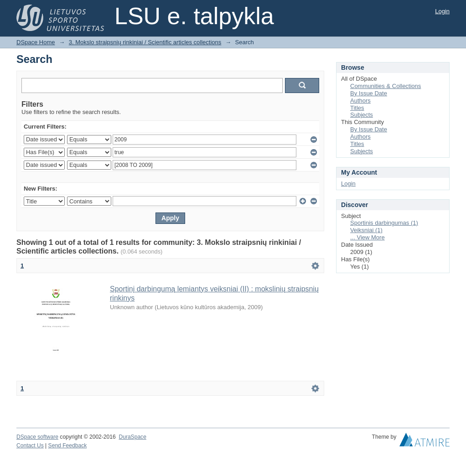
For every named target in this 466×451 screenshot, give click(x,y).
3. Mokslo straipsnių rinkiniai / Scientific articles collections (145, 42)
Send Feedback (67, 445)
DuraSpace (132, 437)
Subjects (361, 114)
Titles (357, 107)
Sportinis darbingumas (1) (384, 222)
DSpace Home (35, 42)
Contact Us (30, 445)
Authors (360, 100)
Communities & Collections (385, 86)
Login (442, 11)
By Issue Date (368, 93)
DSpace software (37, 437)
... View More (367, 237)
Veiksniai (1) (366, 230)
